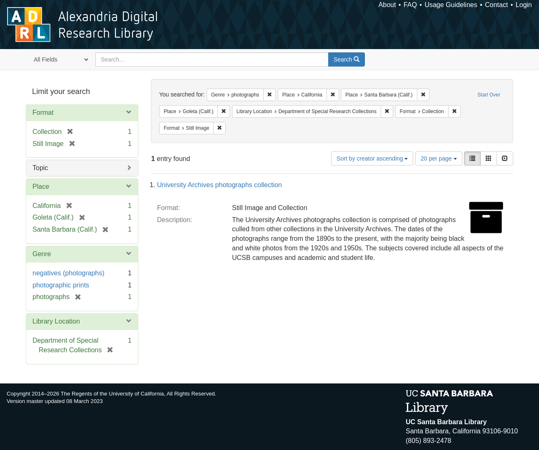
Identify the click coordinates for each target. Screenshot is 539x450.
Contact (496, 4)
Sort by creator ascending (372, 158)
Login (524, 4)
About (387, 4)
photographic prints (60, 285)
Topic (40, 167)
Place (40, 186)
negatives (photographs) (68, 273)
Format (43, 112)
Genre (41, 253)
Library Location (56, 321)
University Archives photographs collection (219, 184)
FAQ (410, 4)
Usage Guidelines (450, 4)
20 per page (439, 158)
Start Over (488, 95)
